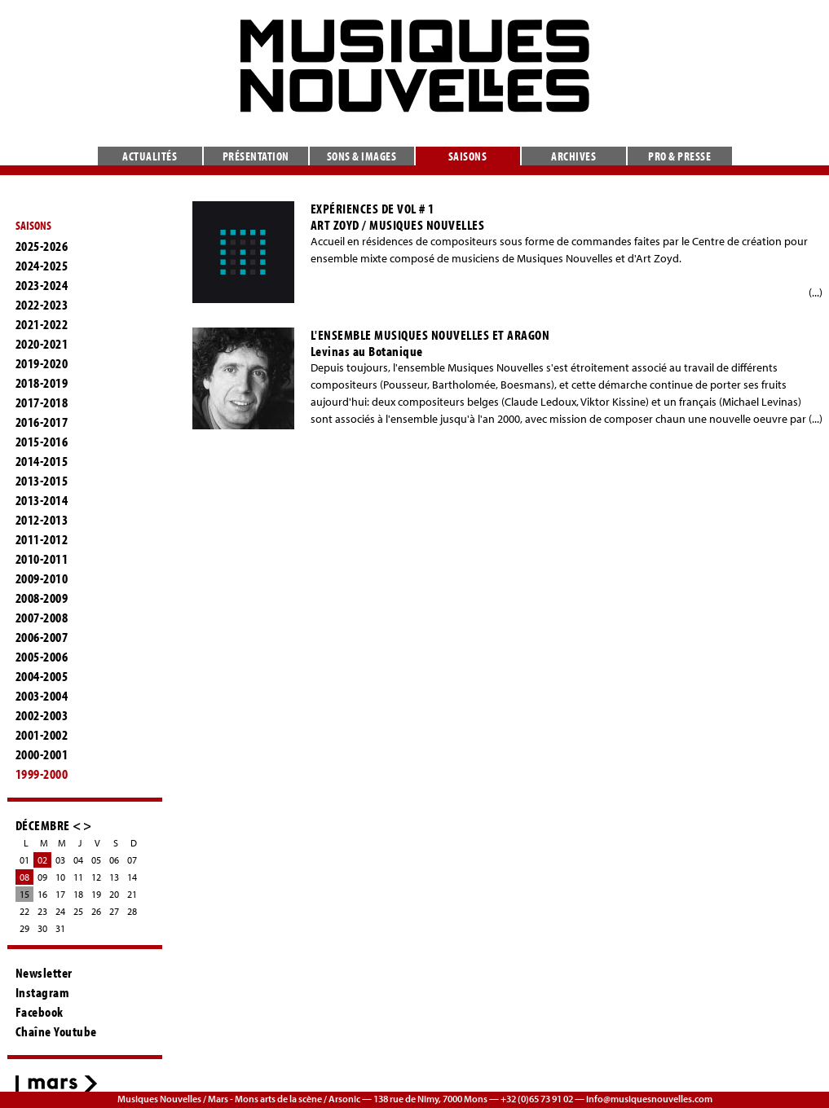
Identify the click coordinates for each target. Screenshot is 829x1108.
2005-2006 (41, 656)
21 (132, 894)
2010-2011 (41, 559)
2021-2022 (41, 324)
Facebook (39, 1012)
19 (96, 894)
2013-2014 (41, 500)
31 (60, 928)
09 (42, 877)
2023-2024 (41, 285)
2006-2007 (41, 637)
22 (24, 911)
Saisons (467, 156)
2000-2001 (41, 754)
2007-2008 (41, 617)
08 (24, 877)
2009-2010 (41, 578)
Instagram (42, 992)
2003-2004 (41, 695)
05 (96, 860)
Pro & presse (679, 156)
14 (132, 877)
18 (78, 894)
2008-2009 (41, 598)
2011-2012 (41, 539)
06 (114, 860)
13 (114, 877)
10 (60, 877)
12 (96, 877)
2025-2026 (41, 246)
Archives (573, 156)
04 (78, 860)
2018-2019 (41, 383)
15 (24, 894)
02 (42, 860)
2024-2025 (41, 265)
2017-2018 (41, 402)
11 (78, 877)
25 (78, 911)
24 (60, 911)
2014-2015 (41, 461)
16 (42, 894)
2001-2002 (41, 735)
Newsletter (44, 972)
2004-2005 (41, 676)
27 (114, 911)
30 (42, 928)
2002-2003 (41, 715)
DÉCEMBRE (42, 824)
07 (132, 860)
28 (132, 911)
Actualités (149, 156)
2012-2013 (41, 519)
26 (96, 911)
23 (42, 911)
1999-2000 (41, 774)
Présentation (256, 156)
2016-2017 (41, 422)
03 (60, 860)
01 (24, 860)
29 (24, 928)
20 (114, 894)
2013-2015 (41, 480)
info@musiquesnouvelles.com (649, 1099)
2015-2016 (41, 441)
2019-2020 (41, 363)
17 (60, 894)
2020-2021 (41, 343)
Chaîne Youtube (56, 1031)
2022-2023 (41, 304)
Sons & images (362, 156)
